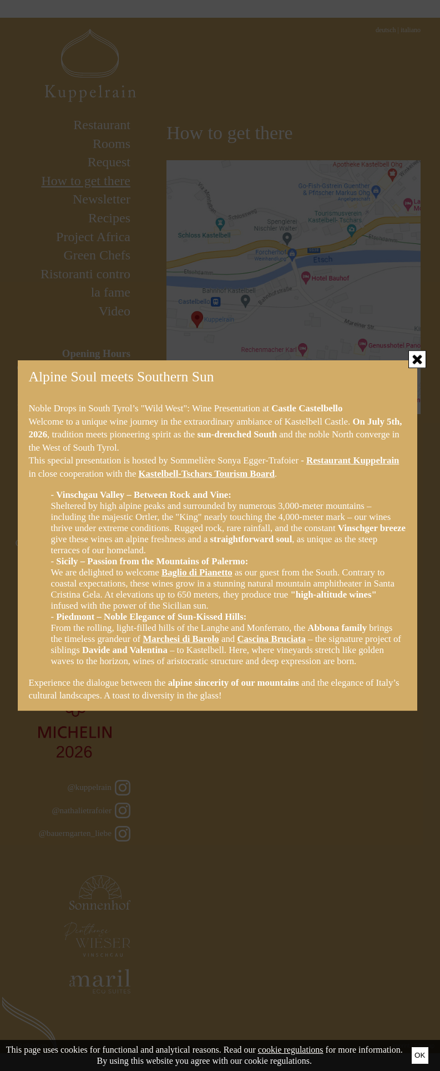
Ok (419, 1055)
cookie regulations (290, 1049)
